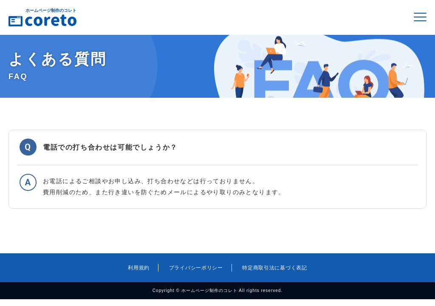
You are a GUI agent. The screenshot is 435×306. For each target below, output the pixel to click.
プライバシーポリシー (196, 268)
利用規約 (139, 268)
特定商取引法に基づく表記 (274, 268)
